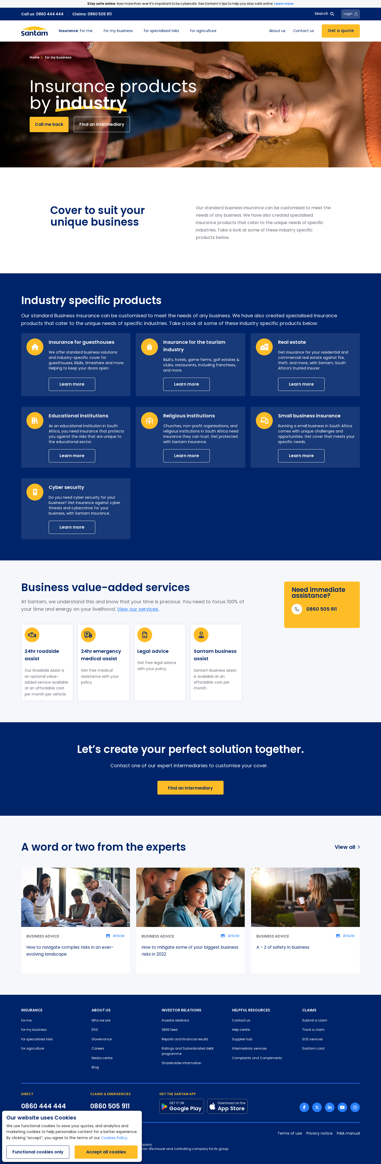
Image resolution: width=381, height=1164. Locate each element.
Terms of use (290, 1134)
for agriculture (203, 31)
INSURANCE (31, 1010)
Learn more (72, 384)
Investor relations (175, 1020)
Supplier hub (242, 1039)
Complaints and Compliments (257, 1058)
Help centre (241, 1030)
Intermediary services (249, 1048)
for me (76, 31)
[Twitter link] (317, 1107)
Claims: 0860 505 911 (92, 14)
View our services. (138, 609)
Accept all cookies (106, 1152)
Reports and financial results (185, 1039)
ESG (95, 1030)
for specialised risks (161, 31)
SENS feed (170, 1030)
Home (34, 57)
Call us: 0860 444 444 (42, 14)
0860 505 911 (110, 1106)
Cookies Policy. (114, 1138)
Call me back (49, 124)
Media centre (102, 1058)
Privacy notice (319, 1134)
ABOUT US (101, 1010)
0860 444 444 (43, 1106)
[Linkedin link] (329, 1107)
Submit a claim (314, 1020)
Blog (95, 1067)
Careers (98, 1048)
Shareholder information (181, 1063)
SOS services (312, 1039)
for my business (118, 31)
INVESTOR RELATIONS (181, 1010)
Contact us (303, 31)
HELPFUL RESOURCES (251, 1010)
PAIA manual (348, 1134)
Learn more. (284, 3)
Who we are (101, 1020)
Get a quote (341, 31)
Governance (102, 1039)
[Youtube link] (342, 1107)
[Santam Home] (34, 31)
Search (324, 14)
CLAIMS (309, 1010)
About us (277, 31)
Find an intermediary (101, 124)
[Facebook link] (304, 1107)
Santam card (313, 1048)
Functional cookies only (38, 1152)
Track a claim (313, 1030)
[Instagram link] (355, 1107)
